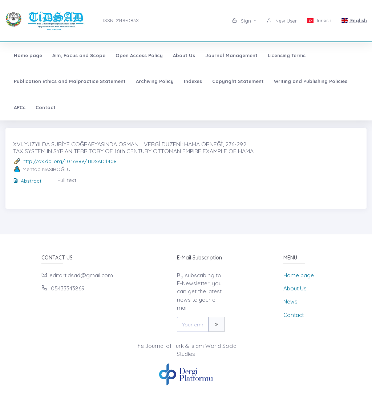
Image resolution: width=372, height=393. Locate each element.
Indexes (193, 81)
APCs (19, 107)
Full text (66, 180)
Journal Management (231, 55)
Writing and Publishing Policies (310, 81)
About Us (184, 55)
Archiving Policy (155, 81)
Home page (28, 55)
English (354, 20)
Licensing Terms (287, 55)
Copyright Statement (238, 81)
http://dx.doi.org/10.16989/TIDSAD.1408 (70, 161)
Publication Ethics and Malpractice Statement (70, 81)
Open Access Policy (139, 55)
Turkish (319, 20)
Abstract (27, 181)
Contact (46, 107)
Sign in (244, 21)
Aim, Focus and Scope (78, 55)
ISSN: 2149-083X (121, 20)
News (290, 301)
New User (282, 21)
